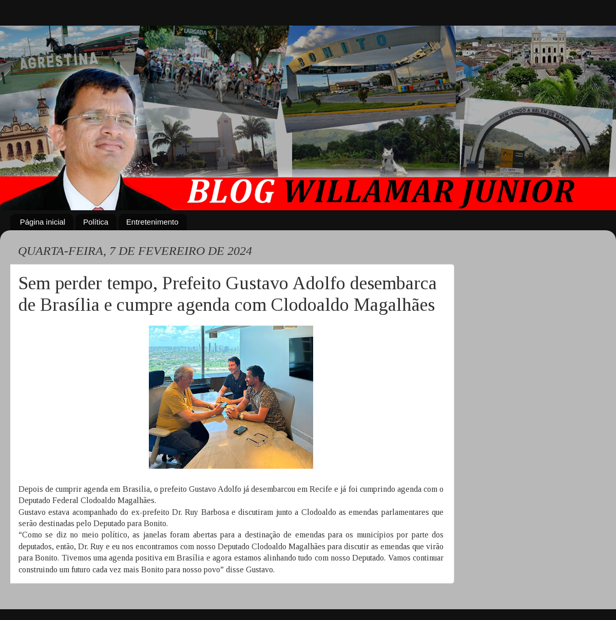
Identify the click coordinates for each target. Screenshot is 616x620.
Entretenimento (152, 221)
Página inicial (42, 221)
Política (95, 221)
